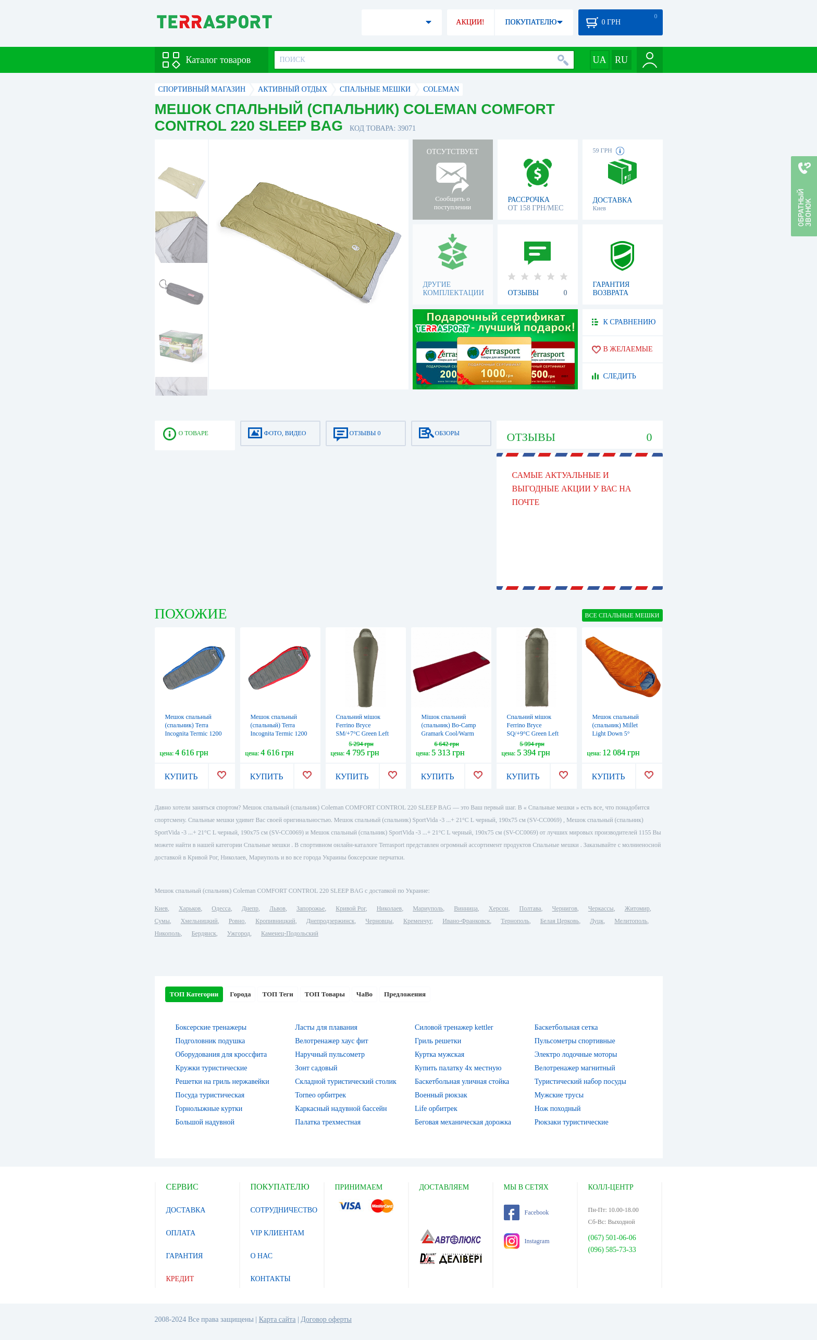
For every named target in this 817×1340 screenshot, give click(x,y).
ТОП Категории (194, 994)
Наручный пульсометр (330, 1054)
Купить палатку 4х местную (458, 1068)
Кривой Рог (350, 908)
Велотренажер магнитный (575, 1068)
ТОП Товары (325, 994)
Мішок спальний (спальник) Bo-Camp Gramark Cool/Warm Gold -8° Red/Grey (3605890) (449, 733)
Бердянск (204, 933)
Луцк (596, 921)
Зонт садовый (316, 1068)
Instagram (527, 1241)
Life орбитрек (436, 1109)
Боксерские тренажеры (211, 1027)
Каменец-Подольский (289, 933)
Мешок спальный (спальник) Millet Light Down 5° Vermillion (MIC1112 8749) (619, 733)
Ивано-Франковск (466, 921)
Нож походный (558, 1109)
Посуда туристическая (210, 1095)
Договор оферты (326, 1319)
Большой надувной (205, 1122)
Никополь (168, 933)
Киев (161, 908)
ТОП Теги (277, 994)
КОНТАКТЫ (271, 1279)
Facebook (526, 1212)
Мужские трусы (559, 1095)
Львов (277, 908)
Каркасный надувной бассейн (341, 1109)
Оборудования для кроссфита (221, 1054)
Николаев (389, 908)
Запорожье (310, 908)
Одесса (221, 908)
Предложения (405, 994)
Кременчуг (417, 921)
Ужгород (238, 933)
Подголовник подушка (210, 1041)
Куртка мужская (439, 1054)
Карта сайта (277, 1319)
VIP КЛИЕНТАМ (278, 1233)
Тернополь (515, 921)
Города (240, 994)
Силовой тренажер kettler (454, 1027)
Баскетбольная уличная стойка (462, 1081)
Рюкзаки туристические (572, 1122)
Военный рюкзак (441, 1095)
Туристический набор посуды (580, 1081)
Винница (465, 908)
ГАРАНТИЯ (184, 1256)
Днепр (250, 908)
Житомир (637, 908)
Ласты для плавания (326, 1027)
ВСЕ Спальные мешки (622, 615)
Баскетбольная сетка (566, 1027)
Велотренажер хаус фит (331, 1041)
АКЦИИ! (470, 22)
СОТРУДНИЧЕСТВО (284, 1210)
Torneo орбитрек (320, 1095)
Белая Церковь (559, 921)
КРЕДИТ (180, 1279)
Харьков (190, 908)
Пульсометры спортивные (575, 1041)
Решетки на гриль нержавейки (222, 1081)
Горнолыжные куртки (209, 1109)
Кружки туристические (211, 1068)
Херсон (499, 908)
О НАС (262, 1256)
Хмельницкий (199, 921)
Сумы (162, 921)
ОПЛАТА (181, 1233)
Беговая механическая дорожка (463, 1122)
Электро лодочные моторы (576, 1054)
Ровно (236, 921)
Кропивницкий (275, 921)
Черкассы (601, 908)
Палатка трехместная (328, 1122)
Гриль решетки (438, 1041)
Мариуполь (428, 908)
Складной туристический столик (346, 1081)
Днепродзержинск (330, 921)
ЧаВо (364, 994)
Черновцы (378, 921)
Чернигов (564, 908)
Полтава (530, 908)
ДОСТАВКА (186, 1210)
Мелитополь (630, 921)
